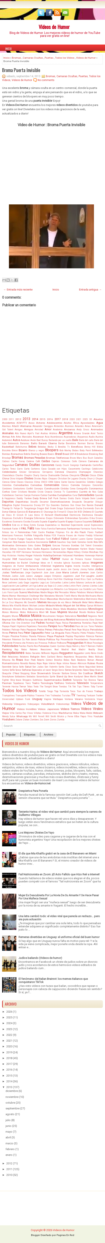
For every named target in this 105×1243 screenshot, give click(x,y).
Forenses (18, 535)
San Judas (38, 666)
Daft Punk (53, 498)
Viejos (5, 712)
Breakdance (82, 454)
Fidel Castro (38, 532)
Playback (59, 636)
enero (9, 1154)
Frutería (12, 539)
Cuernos (19, 495)
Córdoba (64, 488)
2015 (42, 419)
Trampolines (8, 695)
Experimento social (80, 525)
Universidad (8, 699)
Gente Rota (92, 542)
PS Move (88, 643)
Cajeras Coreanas (60, 461)
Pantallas (87, 623)
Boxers (51, 454)
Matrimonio (91, 599)
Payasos (31, 629)
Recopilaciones (13, 653)
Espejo (70, 521)
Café (37, 461)
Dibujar (99, 501)
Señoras (26, 669)
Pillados (91, 633)
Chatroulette (54, 475)
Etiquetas (29, 734)
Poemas (99, 636)
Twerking (81, 695)
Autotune (25, 440)
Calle (74, 461)
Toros (72, 691)
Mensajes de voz (56, 602)
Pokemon (6, 639)
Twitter (99, 695)
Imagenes (97, 562)
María (74, 595)
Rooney (32, 663)
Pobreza (90, 636)
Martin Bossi (39, 599)
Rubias (91, 663)
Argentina (65, 433)
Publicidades (10, 646)
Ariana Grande (81, 433)
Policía (41, 639)
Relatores (24, 656)
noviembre (12, 1096)
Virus (55, 713)
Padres (40, 622)
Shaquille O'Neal (10, 673)
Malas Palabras (78, 592)
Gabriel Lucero (77, 539)
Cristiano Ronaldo (27, 491)
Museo (15, 616)
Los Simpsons (71, 589)
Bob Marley (65, 450)
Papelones (32, 626)
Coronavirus (96, 488)
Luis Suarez (20, 592)
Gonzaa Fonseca (61, 545)
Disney (37, 505)
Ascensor (38, 436)
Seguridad (90, 666)
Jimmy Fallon (87, 569)
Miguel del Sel (71, 605)
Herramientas (60, 552)
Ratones (34, 649)
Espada (43, 521)
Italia (25, 569)
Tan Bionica (90, 680)
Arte (13, 436)
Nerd (100, 616)
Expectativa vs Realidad (57, 525)
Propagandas (75, 642)
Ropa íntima (63, 663)
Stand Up (61, 676)
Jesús (64, 569)
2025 (85, 419)
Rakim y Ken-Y (79, 646)
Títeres (85, 686)
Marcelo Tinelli (62, 595)
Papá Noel (97, 623)
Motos (23, 612)
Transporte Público (25, 695)
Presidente (7, 643)
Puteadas (43, 646)
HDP (18, 552)
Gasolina (30, 542)
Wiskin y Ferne (65, 716)
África (76, 423)
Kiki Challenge (65, 579)
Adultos (67, 423)
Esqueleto (87, 521)
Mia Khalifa (15, 605)
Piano (68, 633)
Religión (35, 656)
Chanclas (98, 472)
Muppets (6, 616)
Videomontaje (63, 704)
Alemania (25, 426)
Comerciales (51, 485)
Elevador (98, 515)
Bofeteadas (97, 450)
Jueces (29, 576)
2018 (65, 419)
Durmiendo (88, 508)
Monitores (83, 609)
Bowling (35, 454)
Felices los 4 (9, 532)
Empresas (7, 518)
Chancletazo (8, 475)
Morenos (14, 612)
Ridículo (99, 656)
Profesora (61, 643)
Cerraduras (34, 472)
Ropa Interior (49, 663)
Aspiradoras (70, 436)
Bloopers (51, 450)
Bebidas (42, 446)
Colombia (6, 485)
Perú (20, 632)
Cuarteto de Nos (87, 491)
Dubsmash (69, 508)
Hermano (36, 552)
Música (36, 616)
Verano (79, 699)
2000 (4, 419)
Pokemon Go (18, 639)
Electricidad (61, 514)
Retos (91, 656)
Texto (35, 686)
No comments (46, 80)
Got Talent (86, 545)
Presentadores (81, 639)
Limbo (65, 585)
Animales (8, 433)
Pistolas (24, 636)
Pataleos (6, 629)
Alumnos (69, 426)
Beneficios (77, 446)
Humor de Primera (72, 559)
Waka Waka (79, 713)
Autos (16, 440)
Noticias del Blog (43, 619)
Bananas (24, 443)
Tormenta (64, 691)
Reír (4, 656)
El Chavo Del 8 (71, 511)
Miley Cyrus (86, 605)
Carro (20, 468)
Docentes (55, 505)
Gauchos (61, 542)
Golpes (46, 545)
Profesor (52, 643)
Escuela (35, 521)
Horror (99, 555)
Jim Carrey (73, 569)
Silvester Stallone (60, 673)
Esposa (78, 521)
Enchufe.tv (18, 518)
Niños (20, 619)
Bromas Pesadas (34, 457)
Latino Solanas (76, 582)
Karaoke (14, 579)
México (5, 605)
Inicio (8, 48)
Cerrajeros (47, 472)
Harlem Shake (87, 549)
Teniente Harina (10, 686)
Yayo (83, 716)
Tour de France (85, 691)
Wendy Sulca (8, 716)
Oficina (6, 622)
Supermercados (53, 679)
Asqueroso (82, 436)
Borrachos (17, 453)
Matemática (79, 599)
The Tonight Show (49, 686)
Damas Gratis (67, 498)
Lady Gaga (23, 582)
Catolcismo (97, 468)
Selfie (12, 670)
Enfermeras (39, 518)
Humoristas (9, 562)
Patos (23, 629)
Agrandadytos (88, 423)
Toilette (42, 691)
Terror (22, 686)
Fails (30, 528)
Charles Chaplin (23, 475)
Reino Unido (97, 653)
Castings (86, 468)
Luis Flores (97, 589)
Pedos (40, 629)
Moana (48, 609)
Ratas (24, 649)
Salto (21, 666)
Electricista (75, 515)
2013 (26, 419)
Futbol (56, 538)
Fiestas (50, 532)
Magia (50, 592)
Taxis (28, 683)
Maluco (90, 592)
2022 (9, 1034)
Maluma (99, 592)
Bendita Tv (64, 446)
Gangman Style (9, 542)
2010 (9, 1175)
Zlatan (26, 719)
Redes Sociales (33, 653)
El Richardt (47, 515)
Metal (85, 602)
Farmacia (85, 528)
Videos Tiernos (70, 709)
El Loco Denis (32, 515)
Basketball (8, 446)
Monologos (95, 608)
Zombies (34, 719)
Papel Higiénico (18, 626)
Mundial (73, 612)
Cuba (100, 491)
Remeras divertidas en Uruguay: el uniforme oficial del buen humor (58, 937)
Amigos (28, 429)
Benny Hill (90, 446)
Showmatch (44, 673)
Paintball (50, 623)
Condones (7, 488)
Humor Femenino (94, 559)
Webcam (98, 712)
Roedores (81, 660)
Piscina (15, 636)
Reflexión (45, 653)
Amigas (19, 429)
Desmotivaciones (60, 501)
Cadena (30, 461)
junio (8, 1125)
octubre (10, 1102)
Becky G (52, 446)
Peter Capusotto (34, 632)
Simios (73, 673)
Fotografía (38, 535)
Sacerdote (6, 666)
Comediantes (21, 485)
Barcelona (71, 443)
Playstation (79, 636)
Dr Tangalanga (28, 508)
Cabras (6, 461)
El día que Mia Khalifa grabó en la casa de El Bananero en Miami (57, 853)
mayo (9, 1131)
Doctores (65, 505)
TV (73, 695)
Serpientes (77, 670)
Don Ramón (88, 505)
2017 (58, 419)
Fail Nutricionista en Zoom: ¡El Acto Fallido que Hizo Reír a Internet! (59, 874)
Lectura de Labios (94, 582)
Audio (92, 436)
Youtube (98, 716)
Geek (74, 542)
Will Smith (50, 716)
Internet (15, 569)
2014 (35, 419)
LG (54, 585)
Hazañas (6, 552)
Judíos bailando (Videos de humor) (40, 958)
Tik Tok (72, 686)
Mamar (12, 595)
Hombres (79, 555)
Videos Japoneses (48, 709)
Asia (47, 436)
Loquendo (15, 589)
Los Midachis (57, 589)
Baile (75, 440)
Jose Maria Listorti (66, 572)
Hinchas (93, 552)
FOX (54, 535)
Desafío (34, 501)
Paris (60, 626)
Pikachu (75, 633)
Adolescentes (54, 422)
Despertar (89, 501)
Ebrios (12, 511)
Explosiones (97, 525)
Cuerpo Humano (32, 495)
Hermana (26, 552)
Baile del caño (86, 440)
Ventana (69, 699)
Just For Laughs (84, 575)
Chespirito (74, 475)
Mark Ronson (14, 599)
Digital (16, 505)
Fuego (20, 538)
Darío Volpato (82, 498)
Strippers (27, 680)
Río (13, 660)
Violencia (46, 713)
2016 (50, 419)
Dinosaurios (27, 505)
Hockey (21, 555)
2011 (11, 419)
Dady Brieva (40, 498)
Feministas (24, 532)
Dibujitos (7, 505)
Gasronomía (42, 542)
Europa (40, 525)
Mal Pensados (62, 592)
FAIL (24, 528)
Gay (69, 542)
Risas (19, 659)
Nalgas (60, 616)
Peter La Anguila (54, 632)
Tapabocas (18, 683)
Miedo (58, 605)
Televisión (83, 683)
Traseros (39, 695)
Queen (53, 646)
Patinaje (15, 629)
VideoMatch (48, 703)
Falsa (44, 528)
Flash (83, 532)
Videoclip (7, 703)
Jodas (99, 569)
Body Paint (85, 450)
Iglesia (66, 562)
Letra (40, 585)
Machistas (34, 592)
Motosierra (32, 612)
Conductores (19, 488)
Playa (50, 636)
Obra (91, 619)
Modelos (72, 608)
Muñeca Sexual (95, 612)
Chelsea (64, 475)
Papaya (6, 626)
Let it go (33, 585)
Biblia (100, 446)
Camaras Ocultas (33, 57)
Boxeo (43, 453)
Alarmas (6, 426)
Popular (11, 734)
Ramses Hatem (95, 646)
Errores (99, 518)
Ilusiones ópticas (80, 562)
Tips (79, 686)
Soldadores (20, 676)
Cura (74, 495)
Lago (42, 582)
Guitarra (55, 548)
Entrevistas (71, 518)
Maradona (49, 595)
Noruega (29, 619)
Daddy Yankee (24, 498)
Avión (33, 440)
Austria (99, 436)
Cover (14, 491)
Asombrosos (56, 436)
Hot (15, 559)
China (5, 478)
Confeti (29, 488)
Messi (68, 602)
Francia (61, 535)
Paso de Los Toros (84, 626)
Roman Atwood (95, 660)
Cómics (65, 485)
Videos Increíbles (27, 709)
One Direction (23, 623)
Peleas (48, 629)
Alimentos (59, 426)
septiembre (13, 1108)
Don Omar (75, 505)
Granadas (98, 545)
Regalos (55, 653)
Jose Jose (49, 572)
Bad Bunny (42, 440)
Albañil (15, 426)
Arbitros (53, 433)
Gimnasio (21, 545)
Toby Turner (97, 686)
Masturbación (66, 599)
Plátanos (41, 636)
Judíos (15, 576)
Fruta (4, 539)
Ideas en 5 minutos (51, 562)
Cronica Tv (59, 491)
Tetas (30, 686)
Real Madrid (61, 649)
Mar (42, 595)
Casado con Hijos (57, 468)
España (52, 521)
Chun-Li (91, 478)
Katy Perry (32, 579)
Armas (6, 436)
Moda (63, 609)
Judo (22, 576)
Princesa (42, 643)
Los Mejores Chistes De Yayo (36, 832)
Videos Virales (92, 709)
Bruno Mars (76, 458)
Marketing (27, 599)
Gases (21, 542)
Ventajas (58, 699)
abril (8, 1137)
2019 (9, 1052)
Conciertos (97, 485)
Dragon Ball (43, 508)
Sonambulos (43, 676)
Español (61, 521)
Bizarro (23, 450)
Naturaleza (70, 616)
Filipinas (60, 532)
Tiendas (63, 686)
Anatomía (57, 429)
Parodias (69, 626)
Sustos (67, 679)
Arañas (44, 433)
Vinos (30, 713)
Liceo (59, 585)
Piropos (6, 636)
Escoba (27, 521)
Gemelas (81, 542)
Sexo (86, 669)
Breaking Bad (96, 454)
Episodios (84, 518)
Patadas (99, 626)
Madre (43, 592)
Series (68, 669)
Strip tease (15, 680)
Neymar (6, 619)
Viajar (100, 699)
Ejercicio (21, 511)
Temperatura (96, 683)
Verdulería (90, 699)
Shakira (99, 670)
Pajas (58, 623)
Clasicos (28, 482)
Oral (33, 623)
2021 (78, 419)
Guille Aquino (41, 548)
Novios (70, 619)
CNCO (44, 482)
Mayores (19, 602)
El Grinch (18, 515)
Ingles (68, 565)
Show (33, 673)
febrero (10, 1149)
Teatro (35, 683)
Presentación (67, 639)
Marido (81, 595)
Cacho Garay (18, 461)
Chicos (92, 475)
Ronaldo (24, 663)
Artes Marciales (24, 436)
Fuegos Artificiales (35, 539)
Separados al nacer (41, 670)
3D (90, 419)
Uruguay (37, 699)
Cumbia (52, 495)
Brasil (58, 453)
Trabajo (98, 691)
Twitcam (91, 695)
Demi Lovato (96, 498)
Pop (58, 639)
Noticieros (59, 619)
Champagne (85, 472)
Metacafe (76, 602)
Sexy (92, 669)
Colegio (99, 482)
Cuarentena (72, 491)
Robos (67, 660)
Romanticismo (10, 663)
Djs (48, 505)
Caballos (98, 458)
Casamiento (74, 468)
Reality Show (95, 649)
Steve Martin (90, 676)
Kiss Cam (86, 579)
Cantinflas (97, 465)
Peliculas (58, 629)
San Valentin (51, 666)
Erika (92, 518)
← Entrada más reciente (18, 289)
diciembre (12, 1091)
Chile (100, 475)
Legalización (8, 585)
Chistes (28, 478)
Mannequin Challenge (28, 595)
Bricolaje (6, 458)
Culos (43, 495)
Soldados (31, 676)
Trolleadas (55, 695)
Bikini (15, 450)
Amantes (79, 426)
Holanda (37, 555)
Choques (52, 478)
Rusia (99, 663)
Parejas (52, 626)
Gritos (13, 548)
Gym (63, 549)
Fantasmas (73, 528)
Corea (72, 488)
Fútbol (65, 538)
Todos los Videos (64, 57)
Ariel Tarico (97, 433)
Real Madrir (78, 649)
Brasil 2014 (69, 453)
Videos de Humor (54, 26)
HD (14, 552)
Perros (13, 632)
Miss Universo (36, 608)
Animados (97, 429)
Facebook (6, 528)
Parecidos (42, 626)
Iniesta (77, 566)
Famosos (60, 528)
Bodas (75, 450)
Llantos (94, 585)
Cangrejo (74, 465)
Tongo (50, 691)
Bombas (6, 454)
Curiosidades (86, 495)
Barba (61, 443)
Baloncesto (13, 443)
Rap (16, 649)
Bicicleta (6, 450)
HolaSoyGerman (52, 555)
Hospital (6, 559)
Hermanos (46, 552)
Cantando (85, 465)
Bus (85, 458)
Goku (30, 545)
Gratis (5, 549)
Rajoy (69, 646)
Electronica (87, 515)
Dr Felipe (15, 508)
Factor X (16, 528)
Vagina (47, 699)
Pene (74, 629)
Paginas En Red (65, 1235)
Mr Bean (51, 612)
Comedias (36, 485)
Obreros (99, 619)
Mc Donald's (30, 602)
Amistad (39, 429)
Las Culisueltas (53, 582)
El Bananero (33, 511)
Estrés (33, 525)
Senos (18, 670)
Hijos (70, 552)
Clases (20, 482)
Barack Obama (48, 443)
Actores (40, 422)
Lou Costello (85, 589)
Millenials (7, 609)
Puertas (49, 57)
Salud (28, 666)
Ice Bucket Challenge (28, 562)
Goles (37, 545)
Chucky (82, 478)
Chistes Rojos (40, 478)
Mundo (82, 612)
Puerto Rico (32, 646)
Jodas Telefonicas (13, 572)
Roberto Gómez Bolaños (49, 660)
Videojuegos (33, 704)
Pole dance (31, 639)
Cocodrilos (80, 482)
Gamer (89, 539)
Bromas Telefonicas (57, 457)
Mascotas (52, 598)
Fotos (47, 535)
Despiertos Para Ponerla (33, 790)
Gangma (98, 539)
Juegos (38, 575)
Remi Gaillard (48, 656)
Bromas (16, 57)
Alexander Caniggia (43, 426)
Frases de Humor (75, 535)
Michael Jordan (37, 605)
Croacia (48, 491)
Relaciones (13, 656)
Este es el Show (20, 525)
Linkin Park (75, 585)
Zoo (41, 719)
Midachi (50, 605)
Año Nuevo (20, 433)
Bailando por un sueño (60, 440)
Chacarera (71, 472)
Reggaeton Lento (82, 653)
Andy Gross (83, 429)
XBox (76, 716)
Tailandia (77, 680)
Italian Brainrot (37, 569)
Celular (22, 472)
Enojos (49, 518)
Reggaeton (66, 653)
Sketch (98, 673)
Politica (50, 639)
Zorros (53, 719)
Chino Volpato (16, 478)
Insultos (86, 566)
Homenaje (90, 555)
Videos (76, 704)
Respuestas (81, 656)
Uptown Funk (23, 699)
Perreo (5, 633)
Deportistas (22, 501)
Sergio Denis (58, 670)
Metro (91, 602)
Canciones (47, 465)
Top (56, 691)
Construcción (52, 488)
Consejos (38, 488)
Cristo (40, 491)
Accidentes (8, 422)
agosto (10, 1114)
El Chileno (85, 511)
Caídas (45, 461)
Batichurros (21, 446)
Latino (65, 582)
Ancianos (69, 429)
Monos (5, 612)
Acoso (31, 423)
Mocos (56, 609)
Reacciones (46, 649)
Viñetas (37, 713)
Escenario (18, 521)
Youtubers (8, 719)
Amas (88, 426)
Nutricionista (81, 619)
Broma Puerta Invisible (21, 70)
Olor (13, 623)
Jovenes (84, 572)
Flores (90, 532)
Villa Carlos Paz (18, 713)
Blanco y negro (36, 450)
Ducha (79, 508)
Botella (27, 454)
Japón (49, 569)
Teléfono (59, 683)
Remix (59, 656)
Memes (42, 602)
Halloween (73, 548)
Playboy (69, 636)
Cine (13, 481)
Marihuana (90, 595)
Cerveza (59, 471)
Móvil (41, 612)
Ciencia (6, 482)
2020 (72, 419)
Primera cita (19, 643)
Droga (60, 508)
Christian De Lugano (68, 478)
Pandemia (75, 622)
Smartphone (8, 676)
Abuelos (98, 419)
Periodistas (96, 629)
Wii (30, 716)
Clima (37, 482)
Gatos (52, 541)
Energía (28, 518)
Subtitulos (38, 680)
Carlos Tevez (9, 468)
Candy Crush (62, 465)
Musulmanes (49, 616)
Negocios (92, 616)
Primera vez (32, 643)
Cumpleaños (64, 495)
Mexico (99, 602)
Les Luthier (22, 585)
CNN (50, 482)
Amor (48, 429)
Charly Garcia (40, 475)
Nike (14, 619)
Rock (73, 660)
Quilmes (61, 646)
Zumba (60, 719)
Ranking (7, 649)
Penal (67, 629)
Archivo (48, 734)
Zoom (46, 719)
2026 (9, 1011)
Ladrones (12, 582)
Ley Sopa (48, 585)
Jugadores (68, 576)
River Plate (30, 660)
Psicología (98, 643)
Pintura (99, 633)
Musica (24, 616)
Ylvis (89, 716)
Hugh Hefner (41, 559)
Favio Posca (97, 528)
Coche (64, 482)
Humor (55, 559)
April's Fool (33, 433)
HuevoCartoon (26, 559)
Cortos (6, 491)
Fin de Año (72, 532)
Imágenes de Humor (13, 566)
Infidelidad (45, 566)
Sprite (52, 676)
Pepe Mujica (83, 629)
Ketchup (42, 579)
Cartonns (35, 468)
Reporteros (69, 656)
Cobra (57, 482)
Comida (75, 485)
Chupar (99, 478)
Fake (37, 528)
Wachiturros (65, 712)
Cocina (71, 482)
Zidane (18, 719)
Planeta (32, 636)
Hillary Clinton (81, 552)
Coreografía (82, 488)
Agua (99, 422)
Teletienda (70, 683)
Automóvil (7, 440)
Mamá (5, 595)
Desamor (44, 501)
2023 (9, 1029)
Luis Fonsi (7, 592)
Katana (22, 579)
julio (8, 1120)
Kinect (77, 579)
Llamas (85, 585)
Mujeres (62, 612)
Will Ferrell (38, 716)
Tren (47, 695)
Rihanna (6, 660)
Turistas (66, 695)
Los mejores (42, 589)
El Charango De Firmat (52, 511)
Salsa (15, 666)
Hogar (29, 555)
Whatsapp (22, 716)
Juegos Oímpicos (53, 576)
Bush (90, 458)
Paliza (65, 623)
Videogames (20, 704)
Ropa (39, 663)
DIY (43, 505)
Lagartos (34, 582)
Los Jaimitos (28, 589)
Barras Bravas (95, 443)
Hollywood (67, 555)
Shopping (25, 673)
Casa (44, 468)
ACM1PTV (22, 423)
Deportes (8, 501)
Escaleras (7, 521)
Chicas (84, 475)
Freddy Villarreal (94, 535)
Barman (82, 443)
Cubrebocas (8, 495)
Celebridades (9, 471)
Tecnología (47, 683)
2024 (9, 1023)
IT (21, 569)
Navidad (82, 615)
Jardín (56, 569)
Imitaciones (32, 565)
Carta (27, 468)
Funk (48, 539)
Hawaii (99, 549)
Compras (86, 485)
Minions (17, 609)
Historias (11, 555)
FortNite (28, 535)
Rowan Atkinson (78, 663)
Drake (53, 508)
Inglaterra (58, 565)
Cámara (82, 461)
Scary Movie (78, 666)
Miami (25, 605)
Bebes (32, 446)
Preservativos (96, 639)
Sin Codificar (85, 673)
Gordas (75, 545)
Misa (24, 609)
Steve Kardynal (75, 676)
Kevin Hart (52, 579)
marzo (9, 1143)
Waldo (89, 713)
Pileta (83, 633)
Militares (98, 605)
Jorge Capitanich (34, 572)
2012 (18, 419)
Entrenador (59, 518)
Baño (34, 443)
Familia (51, 528)
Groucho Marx (25, 549)
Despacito (77, 501)
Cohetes (91, 482)
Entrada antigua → (90, 289)
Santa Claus (65, 666)
